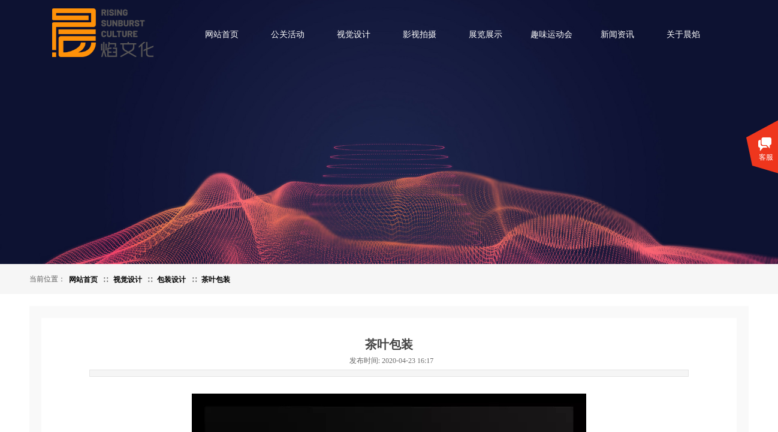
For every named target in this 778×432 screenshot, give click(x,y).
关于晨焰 (683, 34)
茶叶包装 (215, 279)
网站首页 (222, 34)
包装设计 (171, 279)
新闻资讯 (617, 34)
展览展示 (485, 34)
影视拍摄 (419, 34)
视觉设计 (353, 34)
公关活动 (287, 34)
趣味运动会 (551, 34)
